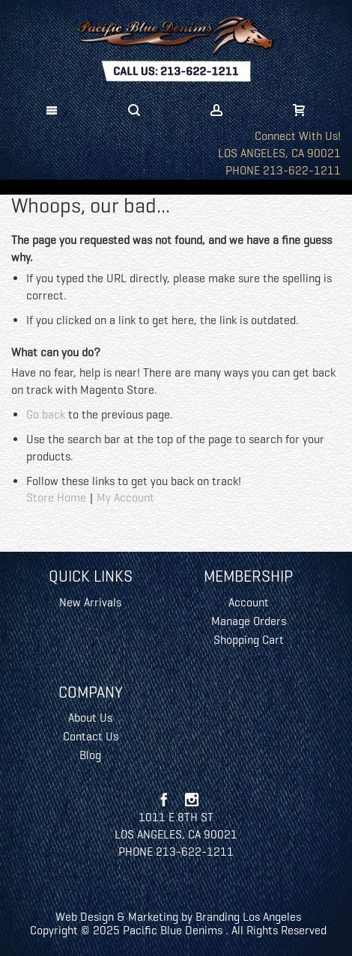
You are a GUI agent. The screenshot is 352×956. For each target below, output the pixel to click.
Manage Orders (248, 621)
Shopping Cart (248, 640)
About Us (90, 717)
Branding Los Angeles (248, 917)
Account (248, 602)
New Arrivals (90, 602)
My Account (125, 497)
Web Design (84, 917)
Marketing (153, 917)
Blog (90, 755)
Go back (45, 414)
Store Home (56, 497)
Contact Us (90, 736)
